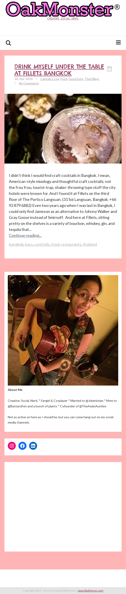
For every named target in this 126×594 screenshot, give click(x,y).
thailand (90, 244)
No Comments (29, 83)
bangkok (16, 244)
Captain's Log (49, 79)
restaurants (71, 244)
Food (63, 79)
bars (29, 244)
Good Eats (76, 79)
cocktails (42, 244)
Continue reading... (25, 235)
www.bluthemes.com (90, 590)
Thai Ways (92, 79)
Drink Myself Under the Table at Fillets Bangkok (59, 70)
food (55, 244)
